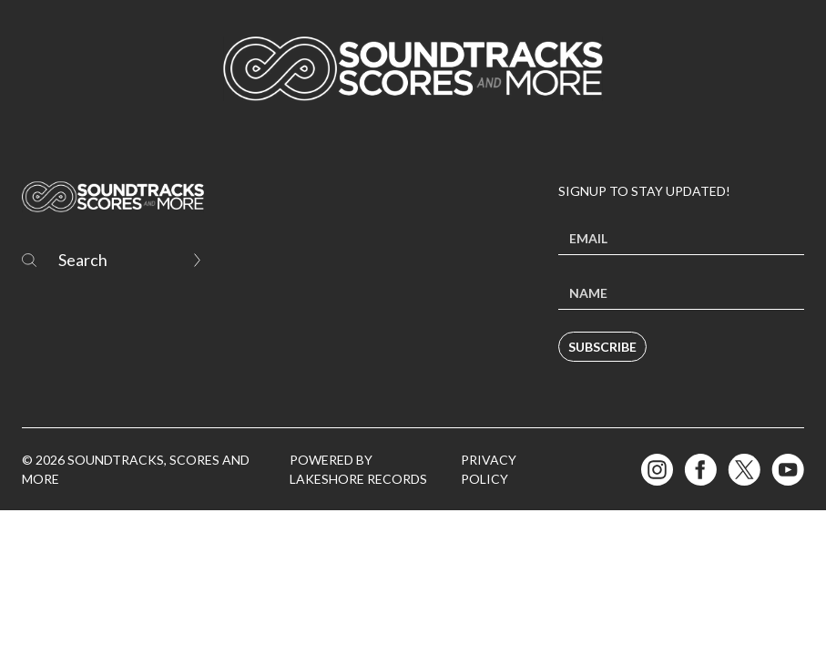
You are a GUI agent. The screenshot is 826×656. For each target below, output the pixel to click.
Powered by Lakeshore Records (358, 469)
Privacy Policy (488, 469)
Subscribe (602, 346)
